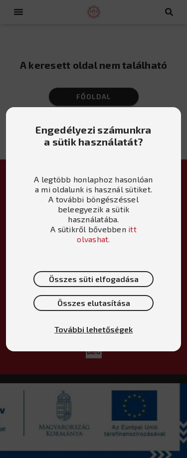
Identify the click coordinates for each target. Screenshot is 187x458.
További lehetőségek (93, 329)
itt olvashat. (107, 234)
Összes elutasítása (93, 302)
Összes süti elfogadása (94, 279)
